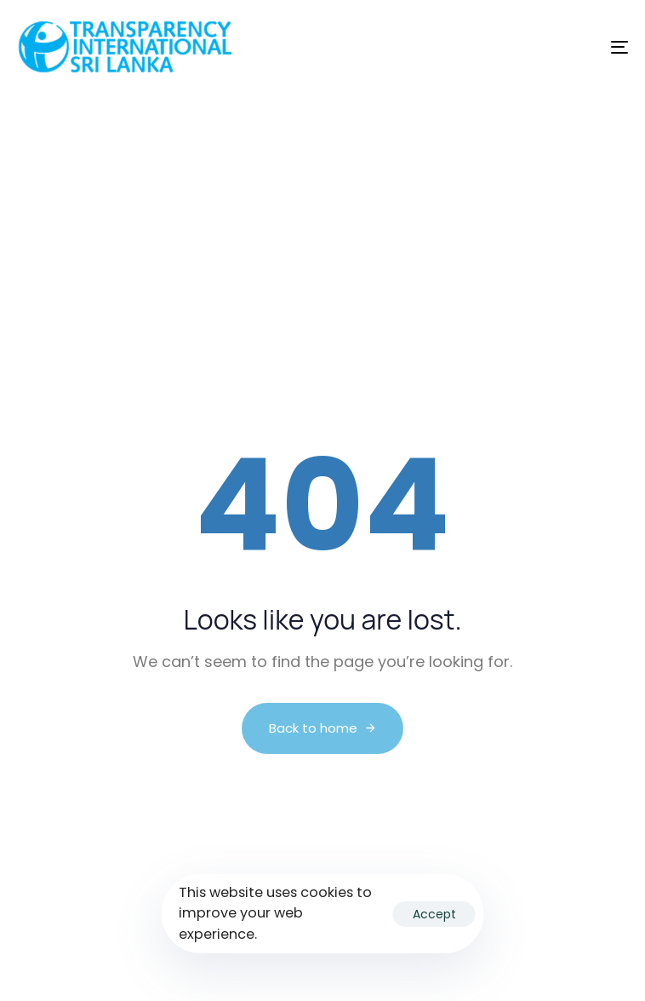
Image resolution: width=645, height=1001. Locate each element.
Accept (434, 914)
